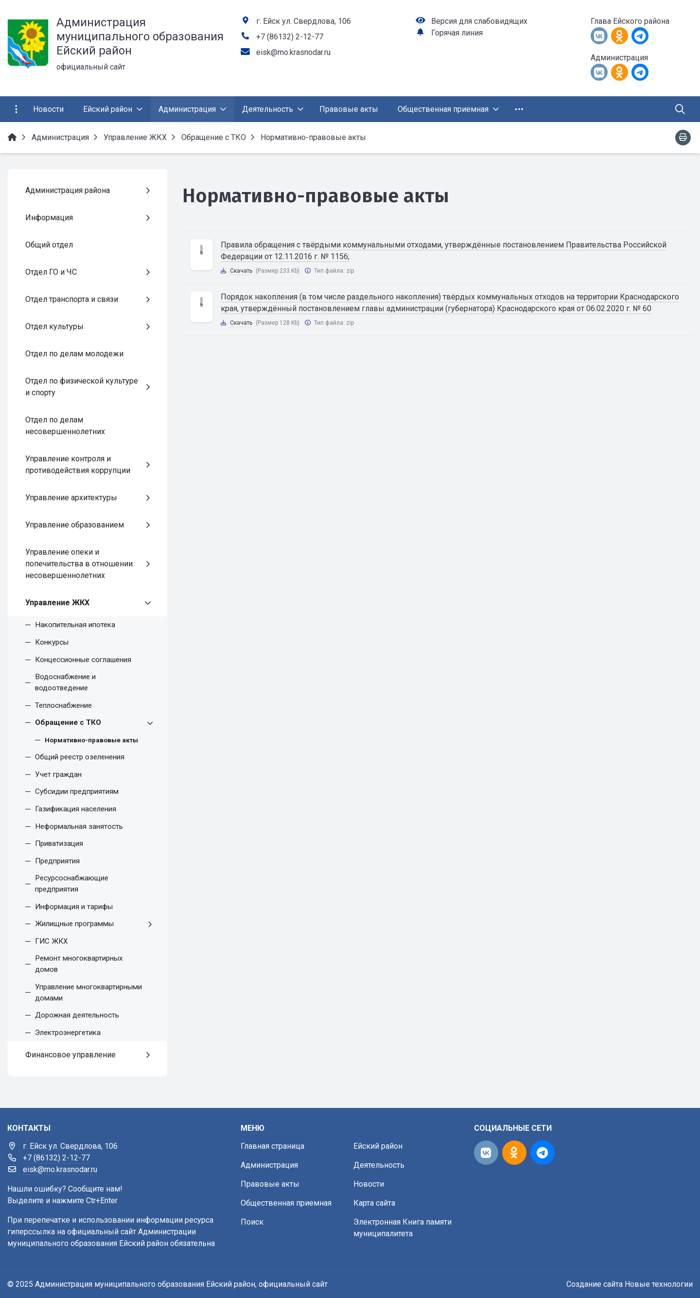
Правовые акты (270, 1184)
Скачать (241, 270)
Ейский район (377, 1146)
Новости (368, 1184)
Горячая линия (457, 32)
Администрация (269, 1165)
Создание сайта (594, 1284)
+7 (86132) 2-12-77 (289, 36)
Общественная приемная (286, 1203)
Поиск (252, 1222)
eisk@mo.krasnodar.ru (293, 52)
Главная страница (272, 1146)
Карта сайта (374, 1203)
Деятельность (378, 1165)
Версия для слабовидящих (479, 21)
